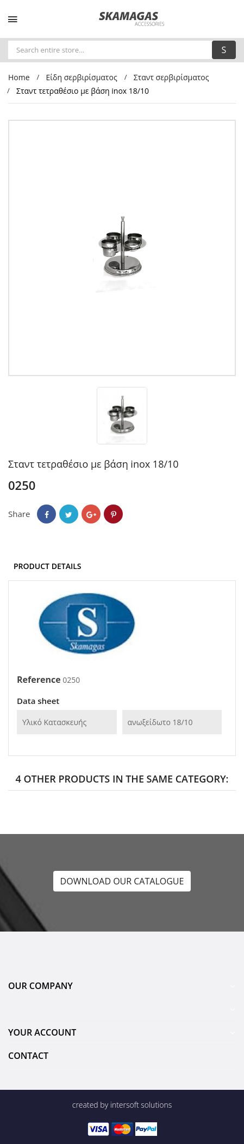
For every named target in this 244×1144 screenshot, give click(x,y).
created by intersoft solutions (122, 1105)
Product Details (47, 566)
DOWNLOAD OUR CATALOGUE (122, 881)
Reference (39, 680)
